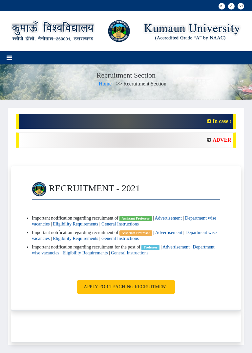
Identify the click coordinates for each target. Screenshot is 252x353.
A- (222, 6)
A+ (240, 6)
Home (105, 83)
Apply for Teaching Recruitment (126, 286)
